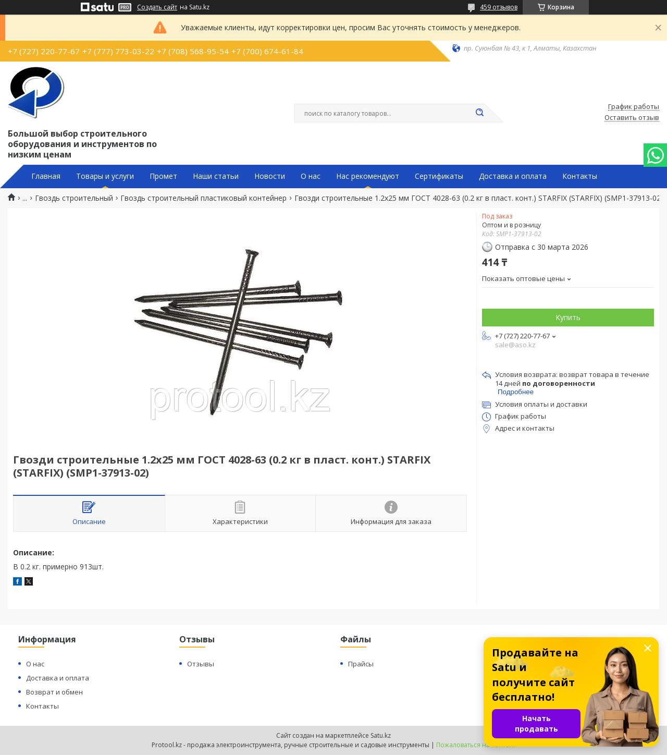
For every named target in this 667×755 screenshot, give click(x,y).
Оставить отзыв (631, 117)
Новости (269, 176)
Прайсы (361, 663)
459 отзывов (498, 7)
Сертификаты (439, 176)
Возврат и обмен (54, 692)
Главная (45, 176)
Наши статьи (216, 176)
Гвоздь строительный (74, 198)
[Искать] (479, 113)
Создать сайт (157, 7)
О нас (310, 176)
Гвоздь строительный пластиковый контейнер (203, 198)
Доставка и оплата (513, 176)
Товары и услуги (105, 176)
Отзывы (200, 663)
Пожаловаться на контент (476, 744)
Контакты (579, 176)
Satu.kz (380, 735)
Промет (163, 176)
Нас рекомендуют (367, 176)
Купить (567, 317)
